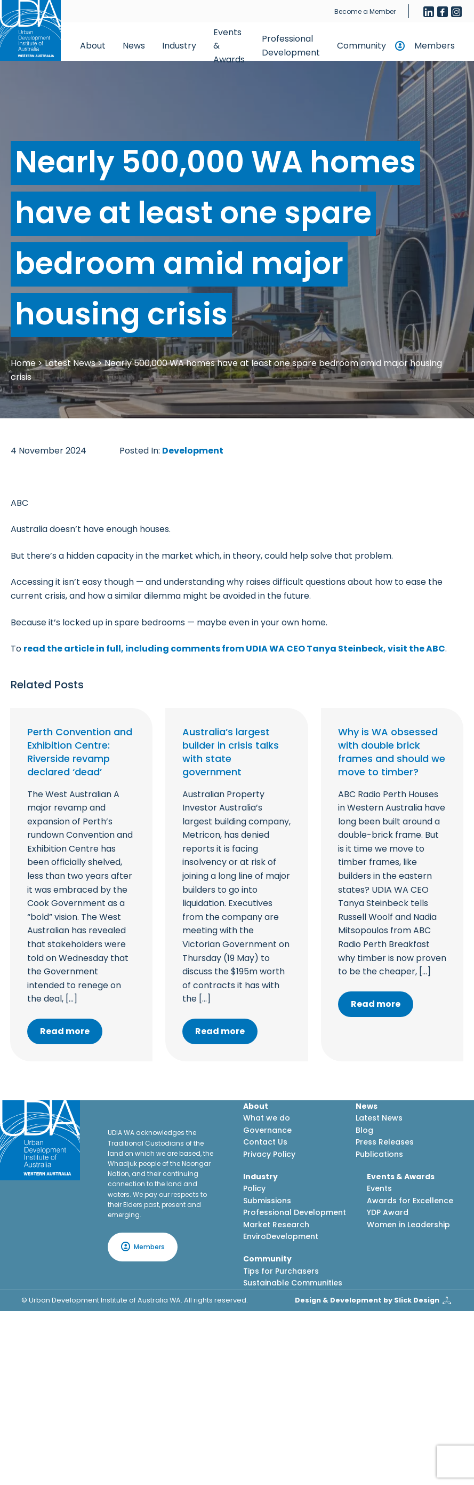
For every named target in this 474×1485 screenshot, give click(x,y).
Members (434, 45)
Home (23, 363)
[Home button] (30, 30)
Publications (379, 1154)
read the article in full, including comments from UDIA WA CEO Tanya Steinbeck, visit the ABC (234, 648)
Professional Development (291, 46)
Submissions (267, 1200)
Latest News (70, 363)
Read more (65, 1031)
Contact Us (265, 1142)
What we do (266, 1118)
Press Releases (385, 1142)
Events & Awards (229, 46)
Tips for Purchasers (281, 1271)
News (134, 45)
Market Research (276, 1224)
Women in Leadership (408, 1224)
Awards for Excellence (410, 1200)
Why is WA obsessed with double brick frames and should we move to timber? (391, 752)
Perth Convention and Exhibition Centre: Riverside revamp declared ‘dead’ (79, 752)
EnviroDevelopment (280, 1236)
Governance (267, 1130)
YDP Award (387, 1212)
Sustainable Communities (292, 1282)
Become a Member (365, 11)
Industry (179, 45)
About (93, 45)
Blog (364, 1130)
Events (379, 1188)
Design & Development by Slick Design (367, 1300)
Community (361, 45)
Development (192, 450)
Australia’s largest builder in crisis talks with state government (230, 752)
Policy (254, 1188)
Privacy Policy (269, 1154)
